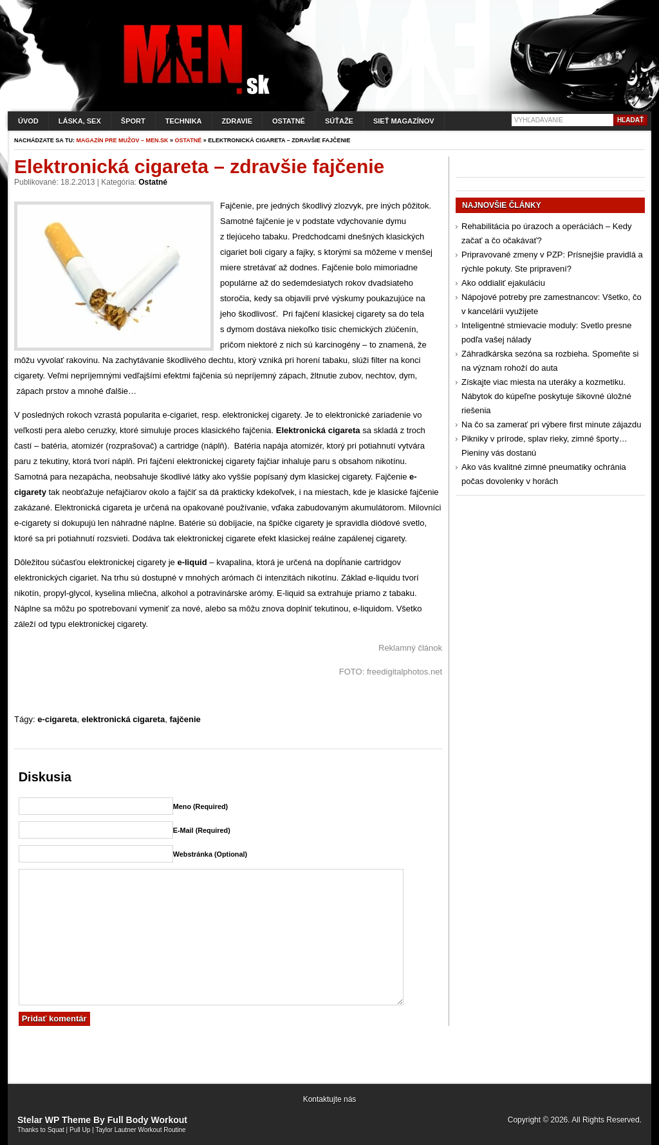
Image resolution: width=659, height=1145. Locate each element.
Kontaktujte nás (330, 1099)
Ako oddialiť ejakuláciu (503, 283)
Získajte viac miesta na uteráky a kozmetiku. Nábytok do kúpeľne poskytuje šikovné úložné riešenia (546, 396)
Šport (133, 121)
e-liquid (192, 562)
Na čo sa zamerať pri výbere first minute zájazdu (551, 424)
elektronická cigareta (123, 719)
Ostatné (288, 121)
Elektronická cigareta (318, 430)
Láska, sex (80, 121)
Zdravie (237, 121)
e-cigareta (57, 719)
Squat (56, 1129)
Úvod (28, 121)
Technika (183, 121)
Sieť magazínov (403, 121)
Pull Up (80, 1129)
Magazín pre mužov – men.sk (123, 140)
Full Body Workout (147, 1120)
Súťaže (339, 121)
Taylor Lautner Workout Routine (140, 1129)
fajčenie (184, 719)
